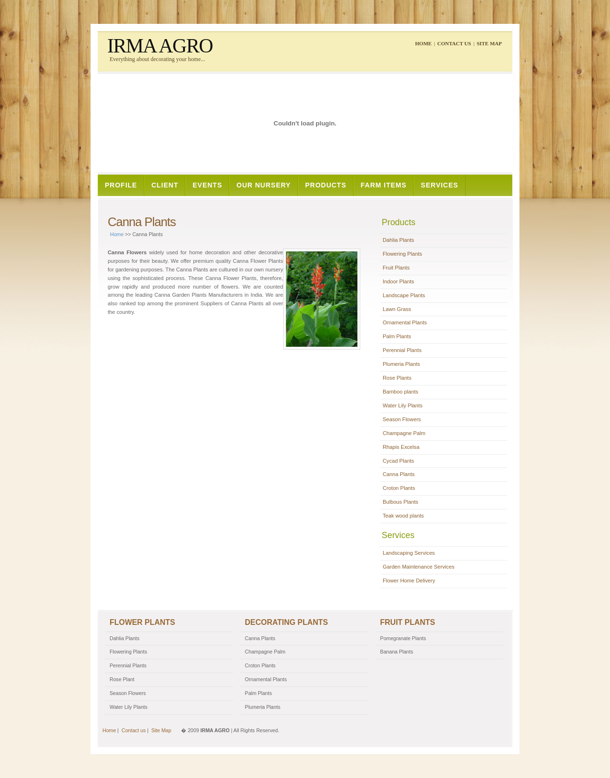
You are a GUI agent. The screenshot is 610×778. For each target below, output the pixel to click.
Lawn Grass (397, 309)
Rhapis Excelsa (401, 447)
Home (423, 43)
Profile (121, 185)
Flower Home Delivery (409, 580)
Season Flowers (402, 419)
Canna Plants (399, 474)
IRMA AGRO (160, 46)
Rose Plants (397, 378)
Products (325, 185)
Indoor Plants (398, 281)
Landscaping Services (409, 553)
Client (165, 185)
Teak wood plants (403, 516)
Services (439, 185)
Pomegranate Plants (403, 638)
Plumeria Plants (401, 364)
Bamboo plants (400, 391)
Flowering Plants (402, 254)
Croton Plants (399, 488)
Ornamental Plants (405, 322)
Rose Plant (122, 679)
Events (207, 185)
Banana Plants (396, 651)
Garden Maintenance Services (419, 567)
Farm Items (384, 185)
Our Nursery (263, 185)
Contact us (454, 43)
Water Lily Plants (403, 405)
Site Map (489, 43)
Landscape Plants (404, 295)
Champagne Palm (404, 433)
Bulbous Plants (400, 502)
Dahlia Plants (398, 240)
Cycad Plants (398, 461)
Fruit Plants (396, 267)
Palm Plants (397, 336)
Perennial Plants (402, 350)
